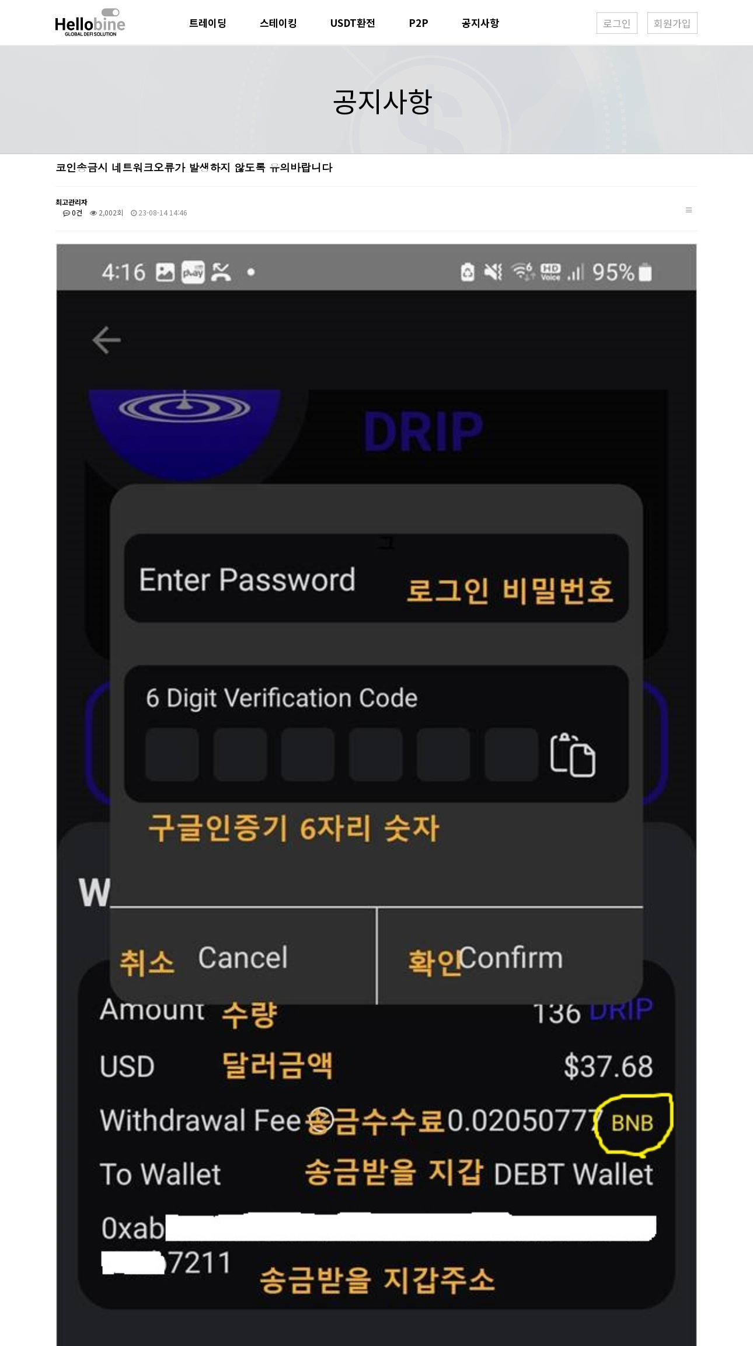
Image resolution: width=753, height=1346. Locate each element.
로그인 (617, 23)
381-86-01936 (317, 1293)
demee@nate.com (296, 1278)
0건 (72, 212)
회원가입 (672, 23)
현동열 (271, 1247)
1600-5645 (288, 1262)
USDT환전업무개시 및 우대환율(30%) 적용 (166, 1180)
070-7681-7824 (387, 1262)
